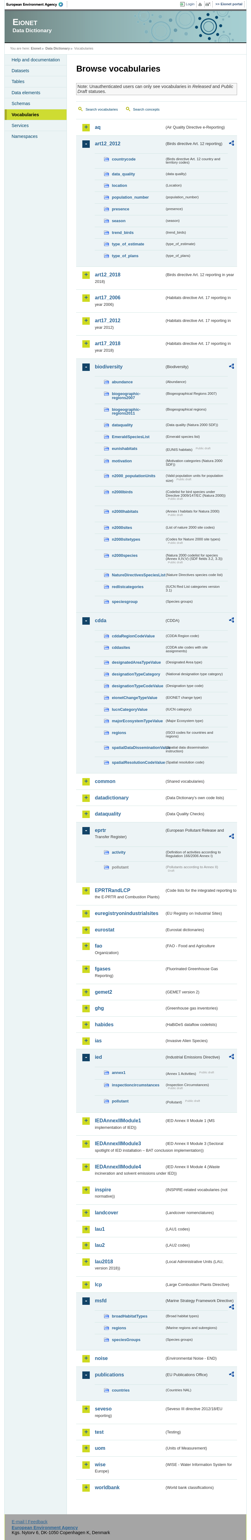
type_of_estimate (128, 244)
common (105, 781)
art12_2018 (107, 274)
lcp (98, 1284)
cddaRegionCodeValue (133, 636)
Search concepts (146, 109)
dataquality (122, 425)
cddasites (121, 647)
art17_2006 (107, 297)
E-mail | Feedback (30, 1521)
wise (100, 1464)
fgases (102, 968)
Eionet (36, 48)
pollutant (120, 1101)
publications (109, 1374)
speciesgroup (124, 601)
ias (98, 1040)
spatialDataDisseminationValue (138, 747)
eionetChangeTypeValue (134, 697)
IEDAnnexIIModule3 (118, 1143)
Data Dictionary (57, 48)
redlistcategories (127, 586)
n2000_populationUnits (133, 475)
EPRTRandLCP (112, 890)
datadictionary (111, 797)
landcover (106, 1212)
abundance (122, 382)
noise (101, 1358)
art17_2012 (107, 320)
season (118, 220)
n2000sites (122, 527)
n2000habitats (125, 511)
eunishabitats (124, 448)
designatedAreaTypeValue (136, 662)
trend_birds (122, 232)
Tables (17, 81)
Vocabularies (25, 114)
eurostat (104, 929)
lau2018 (104, 1261)
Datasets (20, 70)
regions (119, 732)
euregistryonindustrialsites (126, 913)
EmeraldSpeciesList (130, 436)
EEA (36, 4)
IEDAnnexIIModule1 (118, 1120)
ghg (99, 1008)
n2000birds (122, 492)
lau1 (100, 1229)
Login (190, 4)
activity (118, 852)
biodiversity (109, 366)
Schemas (20, 103)
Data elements (25, 92)
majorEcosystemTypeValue (137, 721)
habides (104, 1024)
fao (98, 945)
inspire (103, 1189)
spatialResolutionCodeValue (138, 762)
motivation (122, 461)
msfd (100, 1300)
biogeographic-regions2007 (126, 395)
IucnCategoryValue (129, 709)
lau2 (100, 1245)
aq (98, 127)
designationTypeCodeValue (137, 686)
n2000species (124, 555)
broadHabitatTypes (129, 1316)
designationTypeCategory (136, 674)
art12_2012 (107, 143)
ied (98, 1057)
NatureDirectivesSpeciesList (138, 575)
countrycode (124, 159)
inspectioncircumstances (135, 1085)
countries (121, 1390)
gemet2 (103, 992)
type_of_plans (125, 255)
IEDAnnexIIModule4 (118, 1166)
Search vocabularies (101, 109)
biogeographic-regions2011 (126, 411)
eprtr (100, 830)
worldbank (107, 1487)
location (119, 185)
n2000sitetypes (126, 539)
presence (120, 209)
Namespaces (24, 136)
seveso (103, 1408)
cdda (100, 620)
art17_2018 (107, 343)
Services (19, 125)
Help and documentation (35, 59)
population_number (130, 197)
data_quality (123, 174)
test (99, 1432)
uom (100, 1448)
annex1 (118, 1072)
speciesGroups (126, 1339)
